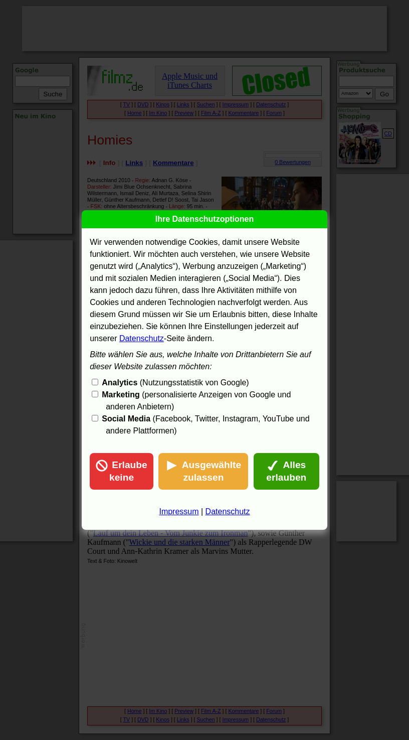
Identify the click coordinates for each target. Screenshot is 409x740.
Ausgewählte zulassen (203, 471)
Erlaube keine (121, 471)
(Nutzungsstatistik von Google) (175, 382)
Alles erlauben (286, 471)
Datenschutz (141, 338)
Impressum (178, 511)
